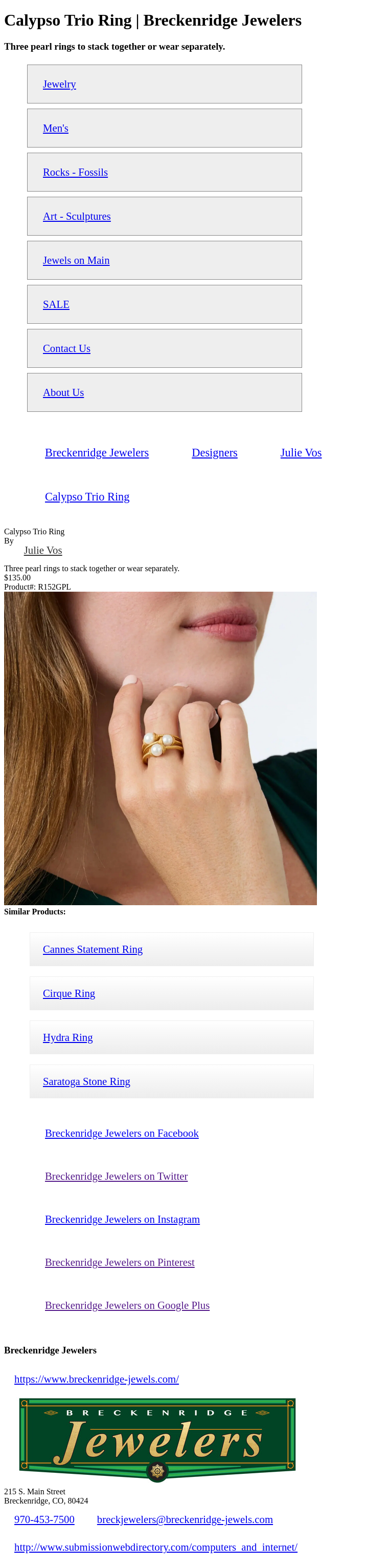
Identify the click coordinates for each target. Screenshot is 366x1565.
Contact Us (66, 348)
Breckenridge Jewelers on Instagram (122, 1219)
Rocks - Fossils (75, 172)
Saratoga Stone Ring (86, 1081)
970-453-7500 (44, 1519)
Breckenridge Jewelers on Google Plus (127, 1305)
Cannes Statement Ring (93, 949)
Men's (55, 128)
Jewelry (59, 84)
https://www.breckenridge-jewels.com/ (96, 1379)
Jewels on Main (76, 260)
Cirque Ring (69, 993)
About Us (63, 392)
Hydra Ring (68, 1037)
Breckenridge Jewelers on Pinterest (120, 1262)
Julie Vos (43, 550)
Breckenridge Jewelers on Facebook (122, 1133)
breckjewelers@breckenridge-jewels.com (185, 1519)
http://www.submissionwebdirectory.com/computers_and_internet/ (156, 1547)
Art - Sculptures (77, 216)
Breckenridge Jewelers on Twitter (116, 1176)
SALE (56, 304)
